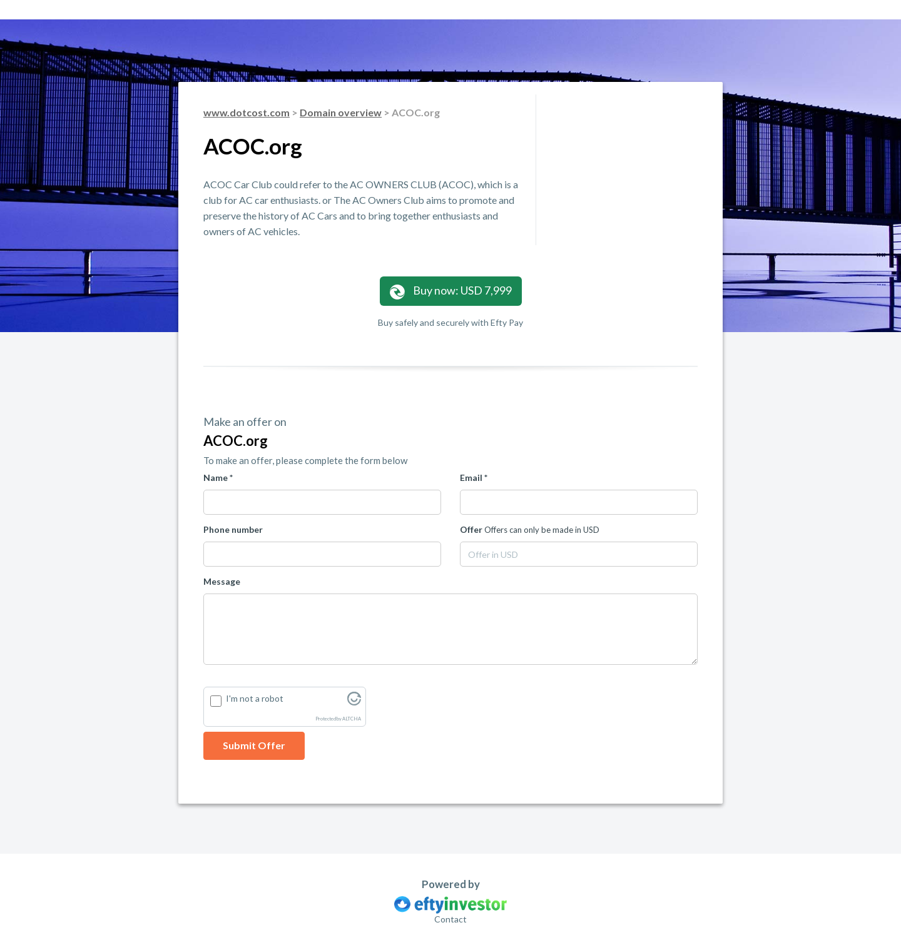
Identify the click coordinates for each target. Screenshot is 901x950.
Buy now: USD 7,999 (451, 291)
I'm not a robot (254, 698)
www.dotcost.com (246, 112)
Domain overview (341, 112)
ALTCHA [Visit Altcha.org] (351, 719)
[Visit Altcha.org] (354, 702)
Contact (450, 919)
